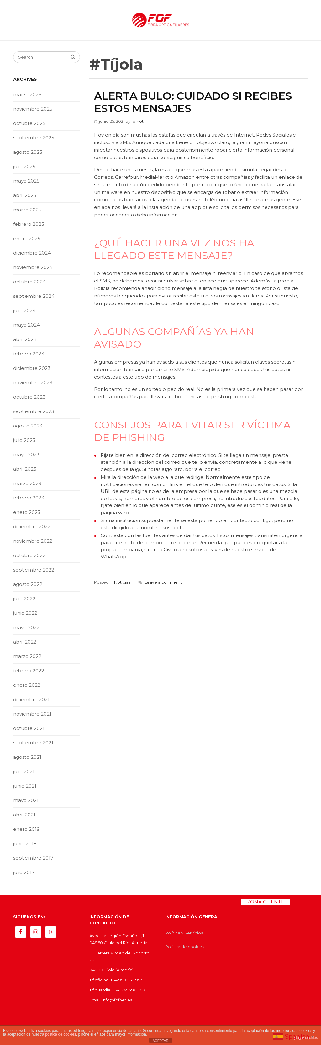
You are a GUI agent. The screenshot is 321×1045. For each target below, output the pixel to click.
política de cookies (60, 1034)
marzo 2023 (27, 483)
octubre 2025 (29, 123)
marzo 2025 (27, 210)
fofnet (137, 121)
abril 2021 (24, 815)
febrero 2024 (29, 354)
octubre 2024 (29, 282)
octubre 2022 (29, 555)
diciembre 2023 (31, 368)
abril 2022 (24, 642)
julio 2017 (23, 872)
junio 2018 (25, 843)
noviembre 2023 (32, 382)
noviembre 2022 (32, 541)
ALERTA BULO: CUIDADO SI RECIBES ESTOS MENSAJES (193, 102)
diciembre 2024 (32, 253)
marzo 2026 (27, 94)
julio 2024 (24, 310)
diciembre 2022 (31, 527)
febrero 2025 (28, 224)
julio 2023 (24, 440)
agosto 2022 (27, 584)
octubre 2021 (29, 728)
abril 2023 (24, 469)
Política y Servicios (184, 932)
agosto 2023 (27, 426)
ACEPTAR (160, 1040)
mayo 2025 (26, 181)
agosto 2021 (27, 757)
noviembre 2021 (32, 714)
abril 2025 (24, 195)
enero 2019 (26, 829)
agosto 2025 (27, 152)
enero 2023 (26, 512)
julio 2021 (23, 771)
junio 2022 (25, 613)
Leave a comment (163, 582)
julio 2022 (24, 599)
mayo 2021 (26, 800)
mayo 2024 (26, 325)
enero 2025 (26, 238)
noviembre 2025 (32, 109)
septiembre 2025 (33, 138)
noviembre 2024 (33, 267)
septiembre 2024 (34, 296)
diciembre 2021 (31, 699)
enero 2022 (26, 685)
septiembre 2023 (33, 411)
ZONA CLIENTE (265, 902)
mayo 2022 (26, 627)
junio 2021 (24, 786)
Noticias (122, 582)
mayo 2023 (26, 455)
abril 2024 (25, 339)
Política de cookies (184, 946)
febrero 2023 (28, 498)
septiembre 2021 (33, 743)
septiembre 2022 (33, 570)
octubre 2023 (29, 397)
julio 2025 (24, 166)
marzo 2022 (27, 656)
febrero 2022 (28, 671)
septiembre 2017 (33, 858)
